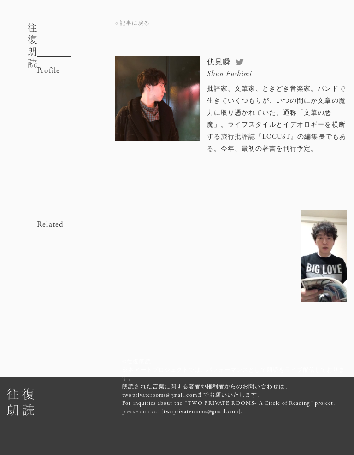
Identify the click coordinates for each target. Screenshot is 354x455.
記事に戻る (135, 23)
